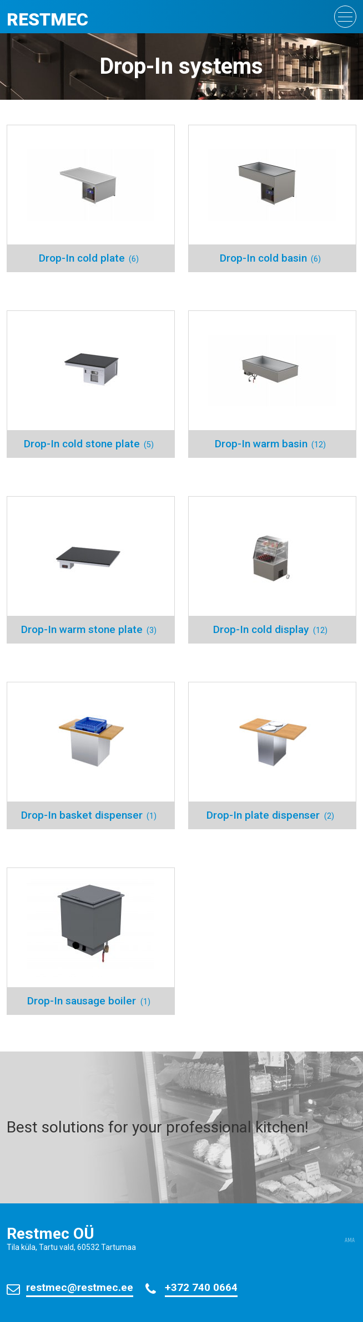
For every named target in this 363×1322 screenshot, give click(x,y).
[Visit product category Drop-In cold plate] (91, 198)
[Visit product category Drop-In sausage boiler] (91, 941)
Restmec (47, 19)
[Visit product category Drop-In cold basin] (272, 198)
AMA (350, 1240)
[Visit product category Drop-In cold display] (272, 570)
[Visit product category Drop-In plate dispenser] (272, 755)
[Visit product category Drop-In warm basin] (272, 384)
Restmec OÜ (50, 1233)
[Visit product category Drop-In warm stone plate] (91, 570)
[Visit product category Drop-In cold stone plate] (91, 384)
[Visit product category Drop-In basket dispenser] (91, 755)
